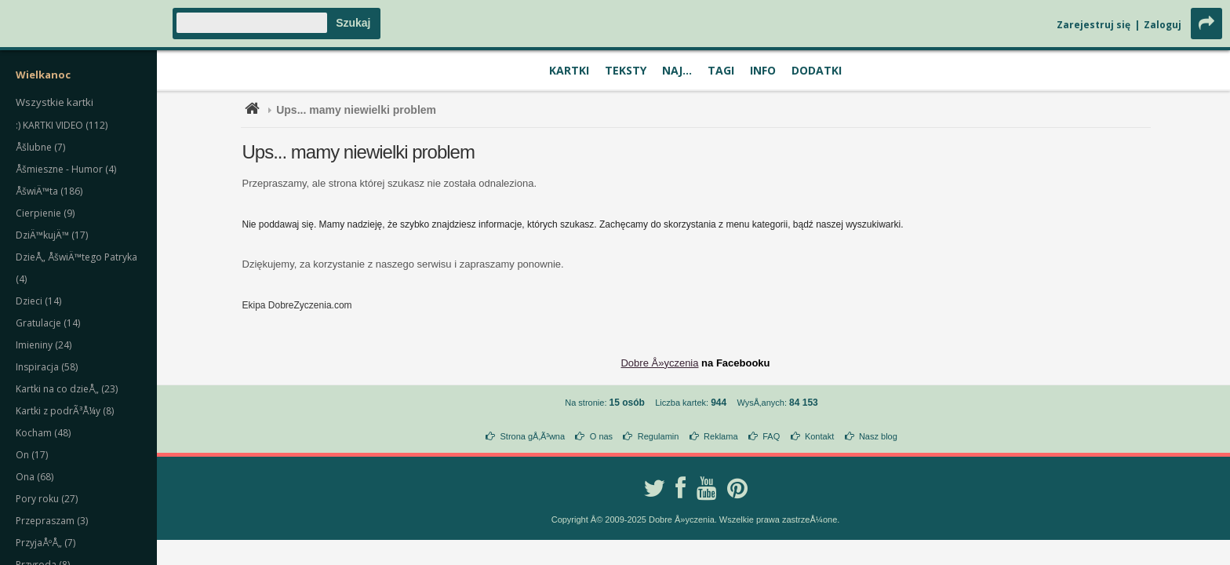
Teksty (625, 70)
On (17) (32, 454)
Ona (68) (34, 476)
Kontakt (819, 436)
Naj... (677, 70)
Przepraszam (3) (52, 520)
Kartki (569, 70)
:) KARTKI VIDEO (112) (61, 125)
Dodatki (816, 70)
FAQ (771, 436)
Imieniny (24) (43, 345)
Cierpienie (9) (45, 213)
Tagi (721, 70)
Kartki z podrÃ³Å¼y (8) (65, 410)
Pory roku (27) (47, 498)
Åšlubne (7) (40, 147)
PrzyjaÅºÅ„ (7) (45, 542)
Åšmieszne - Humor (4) (66, 169)
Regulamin (658, 436)
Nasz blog (878, 436)
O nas (601, 436)
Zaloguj (1162, 24)
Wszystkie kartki (54, 102)
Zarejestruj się (1093, 24)
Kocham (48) (43, 432)
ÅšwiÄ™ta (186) (49, 191)
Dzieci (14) (38, 301)
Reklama (720, 436)
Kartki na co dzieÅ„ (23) (67, 389)
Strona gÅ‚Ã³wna (533, 436)
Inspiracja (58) (47, 367)
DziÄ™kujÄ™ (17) (52, 235)
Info (763, 70)
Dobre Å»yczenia (659, 363)
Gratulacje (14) (48, 323)
